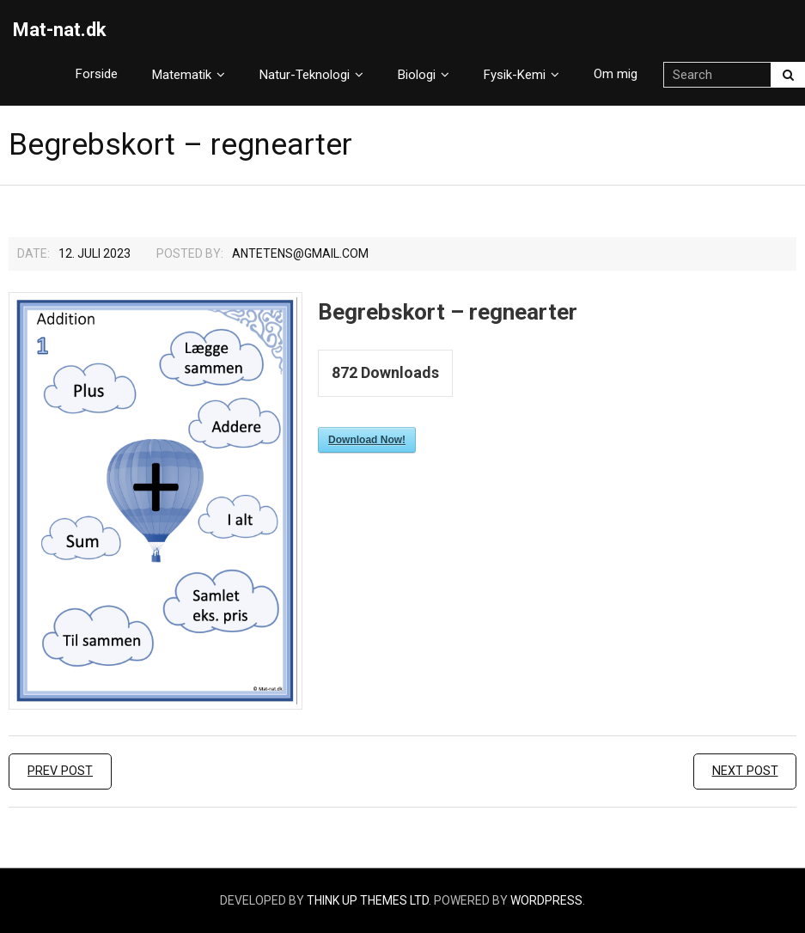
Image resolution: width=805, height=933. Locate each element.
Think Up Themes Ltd (368, 900)
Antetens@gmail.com (300, 253)
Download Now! (367, 440)
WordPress (546, 900)
